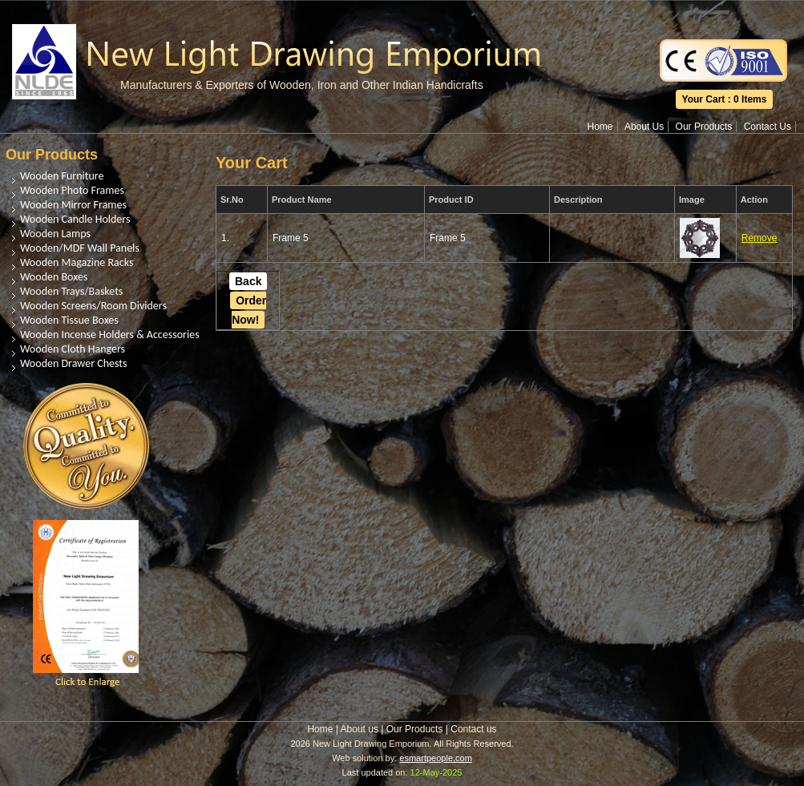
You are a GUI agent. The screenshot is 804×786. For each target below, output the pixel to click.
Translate (724, 11)
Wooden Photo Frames (72, 190)
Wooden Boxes (53, 277)
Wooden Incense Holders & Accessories (110, 334)
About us (359, 729)
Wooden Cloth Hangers (72, 349)
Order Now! (249, 310)
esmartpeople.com (435, 758)
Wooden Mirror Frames (73, 205)
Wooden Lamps (55, 233)
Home (600, 126)
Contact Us (767, 126)
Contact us (473, 729)
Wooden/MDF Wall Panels (79, 248)
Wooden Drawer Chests (73, 363)
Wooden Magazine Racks (76, 262)
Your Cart (703, 99)
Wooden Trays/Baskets (71, 291)
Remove (759, 238)
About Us (644, 126)
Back (248, 281)
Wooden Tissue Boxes (69, 320)
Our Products (704, 126)
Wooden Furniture (61, 176)
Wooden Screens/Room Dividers (93, 305)
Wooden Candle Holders (75, 219)
